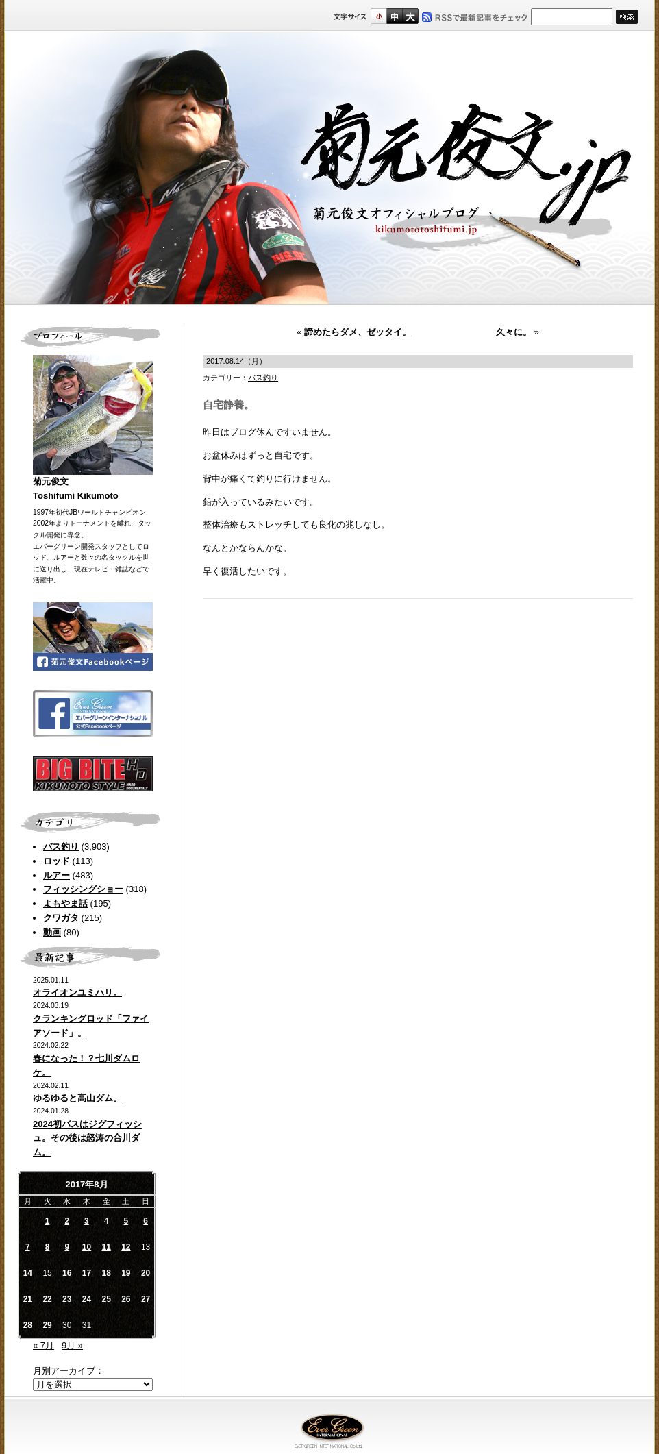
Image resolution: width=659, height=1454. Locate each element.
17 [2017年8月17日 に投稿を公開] (86, 1273)
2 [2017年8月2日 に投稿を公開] (66, 1221)
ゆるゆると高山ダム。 (77, 1098)
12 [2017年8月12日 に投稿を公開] (125, 1247)
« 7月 (43, 1345)
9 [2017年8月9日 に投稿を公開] (66, 1247)
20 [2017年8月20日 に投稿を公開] (145, 1273)
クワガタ (61, 918)
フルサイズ (410, 16)
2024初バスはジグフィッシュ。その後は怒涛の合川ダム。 (87, 1138)
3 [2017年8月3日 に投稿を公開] (86, 1221)
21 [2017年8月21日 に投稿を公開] (27, 1299)
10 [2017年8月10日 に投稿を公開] (86, 1247)
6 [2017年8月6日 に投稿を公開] (145, 1221)
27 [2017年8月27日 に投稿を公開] (145, 1299)
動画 (52, 932)
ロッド (56, 861)
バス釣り (61, 846)
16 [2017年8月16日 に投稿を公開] (66, 1273)
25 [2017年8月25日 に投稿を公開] (105, 1299)
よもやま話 (65, 903)
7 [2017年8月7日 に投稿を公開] (27, 1247)
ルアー (56, 875)
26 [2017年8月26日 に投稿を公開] (125, 1299)
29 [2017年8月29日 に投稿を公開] (46, 1325)
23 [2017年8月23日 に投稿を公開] (66, 1299)
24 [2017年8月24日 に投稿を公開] (86, 1299)
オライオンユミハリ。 (77, 992)
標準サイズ (378, 16)
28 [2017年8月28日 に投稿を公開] (27, 1325)
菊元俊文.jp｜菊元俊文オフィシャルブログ (329, 169)
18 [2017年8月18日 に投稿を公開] (105, 1273)
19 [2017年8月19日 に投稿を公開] (125, 1273)
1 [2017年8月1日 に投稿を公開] (47, 1221)
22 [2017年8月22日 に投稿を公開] (46, 1299)
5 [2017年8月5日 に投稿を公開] (126, 1221)
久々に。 (514, 332)
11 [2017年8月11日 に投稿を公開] (105, 1247)
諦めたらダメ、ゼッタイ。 (357, 332)
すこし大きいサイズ (394, 16)
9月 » (72, 1345)
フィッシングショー (83, 889)
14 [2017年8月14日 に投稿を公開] (27, 1273)
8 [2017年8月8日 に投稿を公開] (47, 1247)
